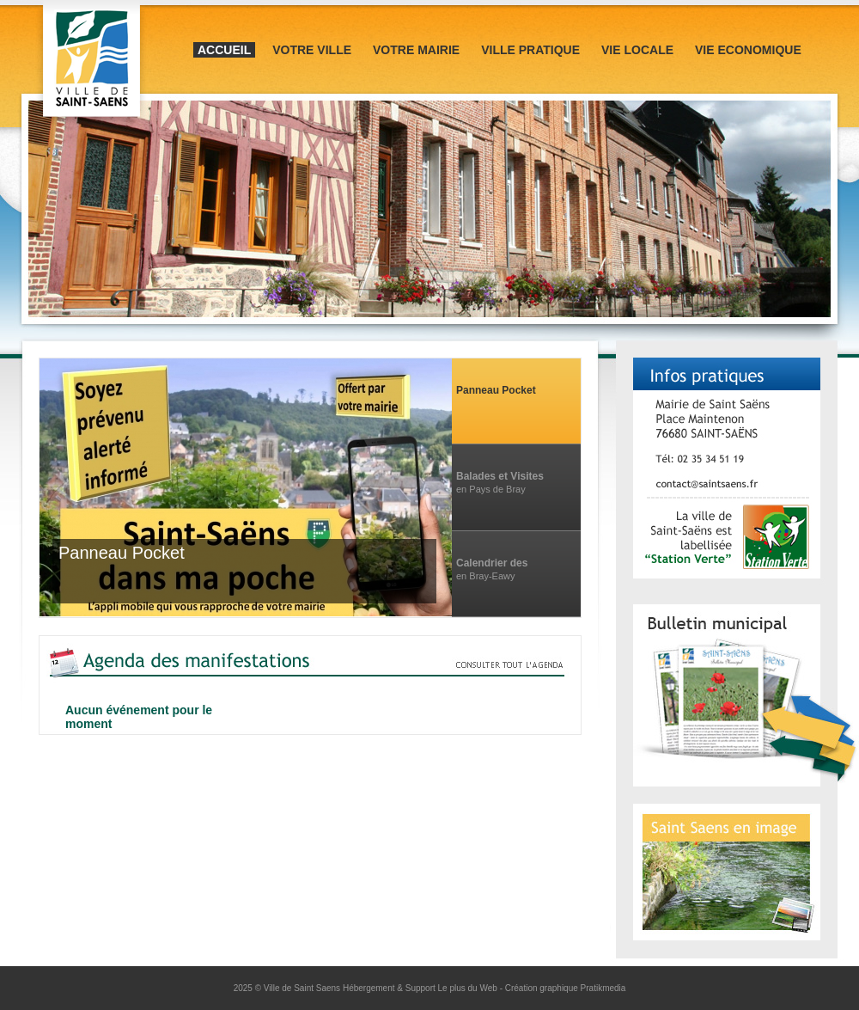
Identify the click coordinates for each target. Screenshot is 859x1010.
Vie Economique (748, 50)
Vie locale (637, 50)
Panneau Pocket (496, 390)
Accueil (224, 50)
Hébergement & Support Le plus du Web (421, 988)
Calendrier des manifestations (492, 563)
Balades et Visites (500, 476)
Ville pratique (530, 50)
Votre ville (311, 50)
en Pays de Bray (491, 489)
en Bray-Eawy (485, 576)
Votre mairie (416, 50)
